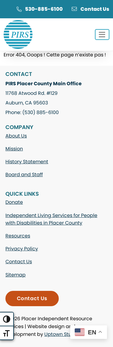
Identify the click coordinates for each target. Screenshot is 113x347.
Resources (17, 235)
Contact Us (90, 9)
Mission (14, 148)
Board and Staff (24, 174)
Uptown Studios (62, 334)
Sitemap (15, 274)
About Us (16, 135)
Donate (14, 202)
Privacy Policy (21, 248)
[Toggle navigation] (102, 34)
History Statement (26, 161)
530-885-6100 (39, 9)
